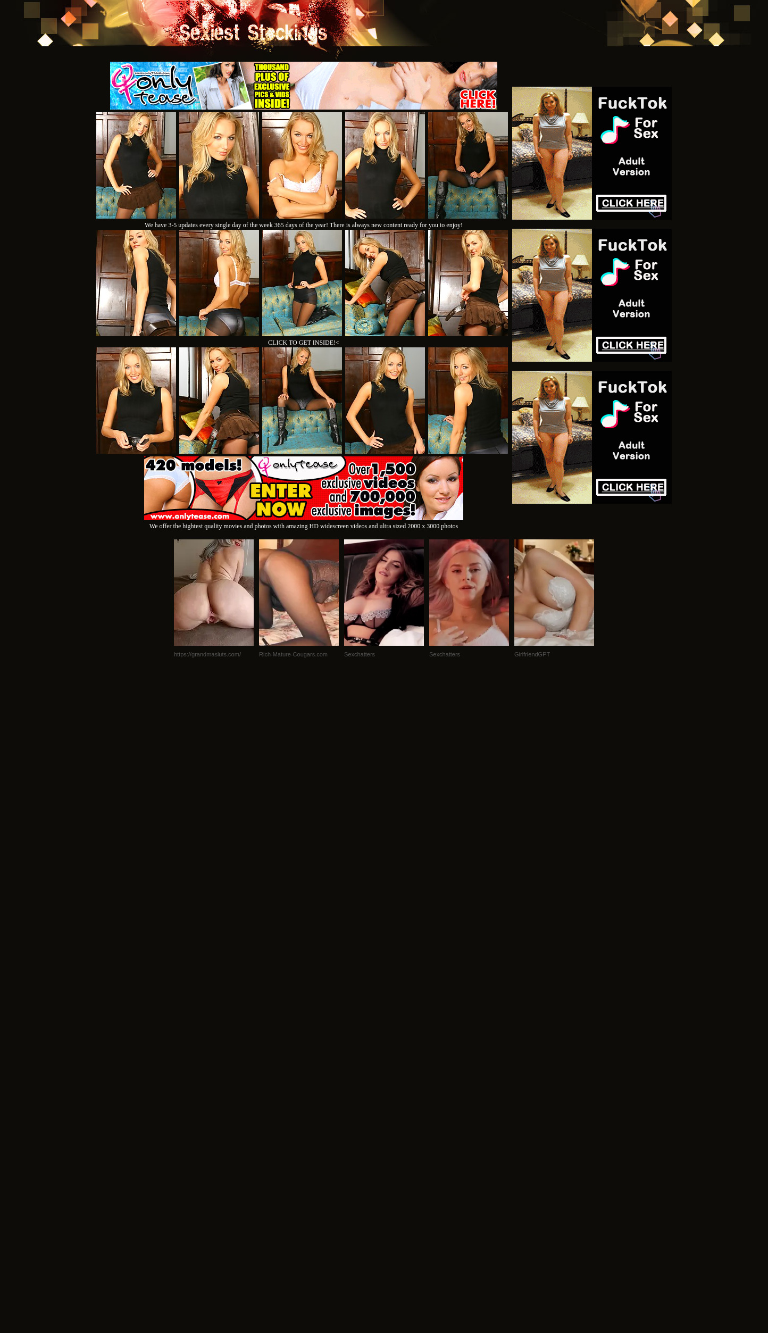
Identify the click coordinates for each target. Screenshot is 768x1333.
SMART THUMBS (402, 1188)
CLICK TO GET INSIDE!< (303, 342)
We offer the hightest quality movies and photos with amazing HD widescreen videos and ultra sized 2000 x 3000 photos (303, 522)
